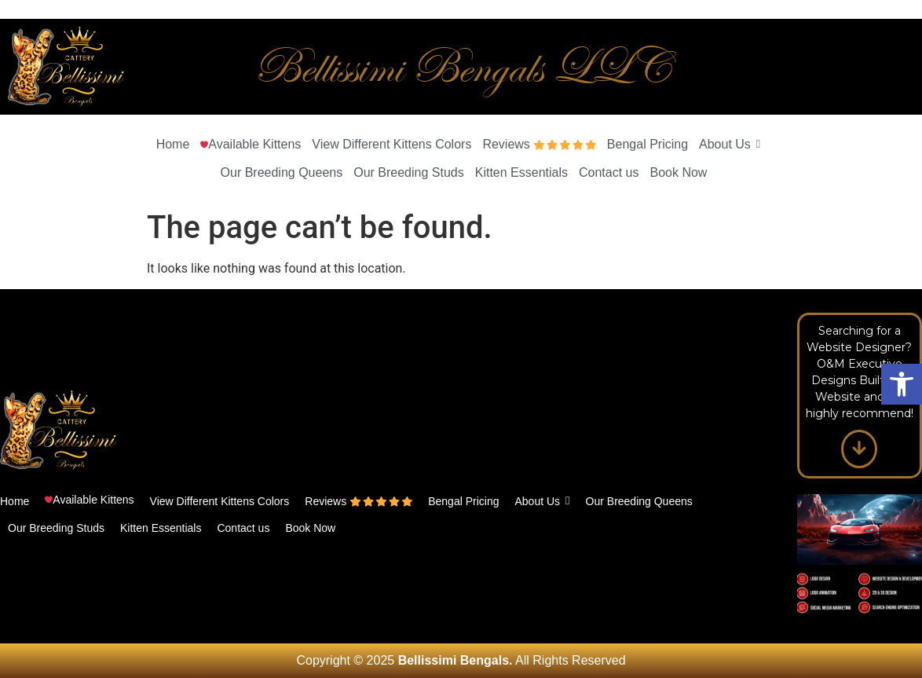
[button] (901, 384)
